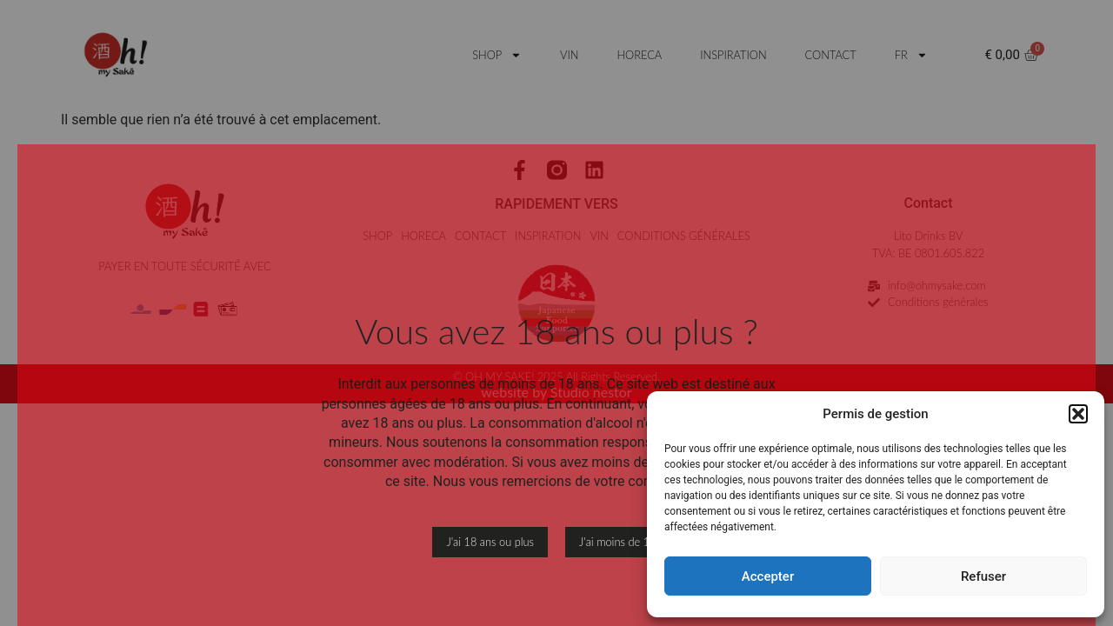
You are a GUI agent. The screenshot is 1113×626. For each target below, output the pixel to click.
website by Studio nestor (556, 391)
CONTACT (830, 55)
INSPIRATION (733, 55)
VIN (569, 55)
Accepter (768, 576)
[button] (1078, 414)
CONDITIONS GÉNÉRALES (683, 236)
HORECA (639, 55)
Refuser (983, 576)
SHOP (497, 55)
